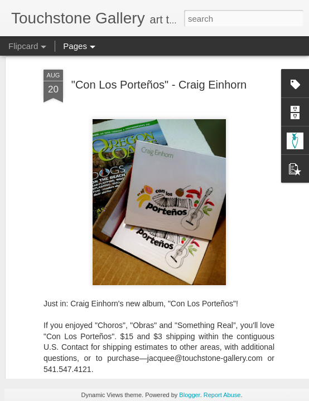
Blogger (189, 395)
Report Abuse (222, 395)
